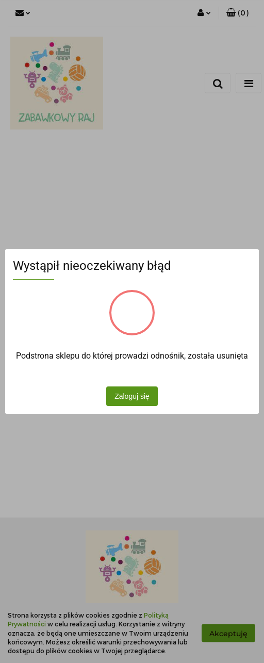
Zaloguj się (132, 396)
